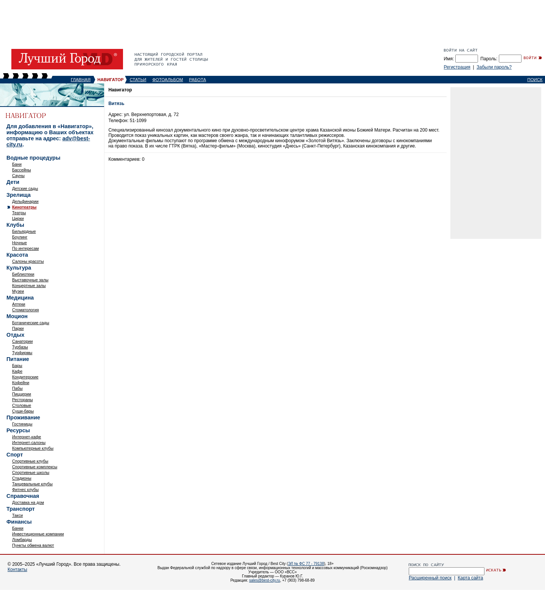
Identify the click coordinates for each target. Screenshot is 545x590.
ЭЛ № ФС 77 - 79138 (306, 564)
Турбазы (20, 347)
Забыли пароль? (494, 67)
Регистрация (457, 67)
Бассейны (21, 170)
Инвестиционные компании (38, 534)
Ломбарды (22, 539)
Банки (17, 528)
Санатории (22, 341)
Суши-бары (23, 411)
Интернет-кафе (26, 437)
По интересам (25, 248)
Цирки (18, 218)
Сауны (18, 175)
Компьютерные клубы (32, 448)
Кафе (17, 371)
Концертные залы (29, 285)
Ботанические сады (30, 322)
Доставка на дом (28, 502)
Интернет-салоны (28, 442)
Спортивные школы (30, 472)
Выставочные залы (30, 280)
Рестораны (22, 399)
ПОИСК (534, 79)
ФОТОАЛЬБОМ (167, 79)
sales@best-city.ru (264, 580)
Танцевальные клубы (32, 484)
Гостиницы (22, 424)
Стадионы (21, 478)
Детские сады (25, 188)
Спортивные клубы (30, 461)
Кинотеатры (24, 207)
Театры (19, 212)
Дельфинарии (25, 201)
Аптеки (18, 304)
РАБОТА (197, 79)
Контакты (17, 569)
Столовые (21, 405)
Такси (17, 515)
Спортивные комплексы (34, 466)
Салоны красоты (28, 261)
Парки (18, 328)
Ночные (19, 242)
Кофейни (20, 382)
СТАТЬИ (138, 79)
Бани (17, 164)
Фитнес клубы (25, 489)
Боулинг (19, 237)
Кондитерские (25, 377)
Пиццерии (21, 394)
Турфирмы (22, 352)
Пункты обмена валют (33, 545)
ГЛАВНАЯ (80, 79)
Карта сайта (470, 578)
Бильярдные (24, 231)
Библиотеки (23, 274)
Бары (17, 365)
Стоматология (25, 310)
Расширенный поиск (430, 578)
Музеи (18, 291)
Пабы (17, 388)
